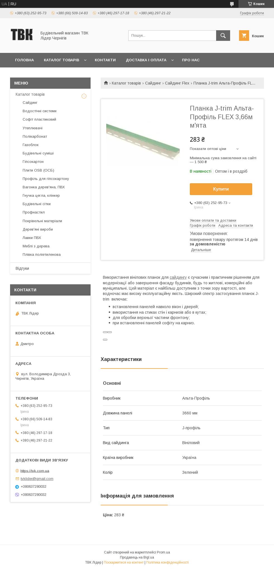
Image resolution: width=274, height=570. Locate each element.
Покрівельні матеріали (42, 221)
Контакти (105, 60)
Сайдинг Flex (177, 83)
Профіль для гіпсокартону (46, 179)
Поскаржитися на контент (124, 562)
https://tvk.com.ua (34, 470)
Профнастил (34, 212)
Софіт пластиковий (39, 119)
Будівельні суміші (38, 153)
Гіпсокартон (33, 161)
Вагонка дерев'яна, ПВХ (44, 187)
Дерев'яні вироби (38, 229)
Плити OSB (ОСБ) (38, 170)
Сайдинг (153, 83)
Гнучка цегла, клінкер (41, 195)
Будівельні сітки (37, 204)
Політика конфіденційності (167, 562)
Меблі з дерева (36, 246)
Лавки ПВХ (32, 238)
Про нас (191, 60)
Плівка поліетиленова (42, 254)
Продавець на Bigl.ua (137, 557)
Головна (24, 60)
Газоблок (31, 145)
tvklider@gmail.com (37, 479)
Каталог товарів (61, 60)
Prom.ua (163, 552)
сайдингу (178, 277)
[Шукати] (223, 35)
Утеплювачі (32, 128)
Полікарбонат (35, 136)
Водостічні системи (39, 111)
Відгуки (22, 268)
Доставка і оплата (146, 60)
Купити (221, 189)
